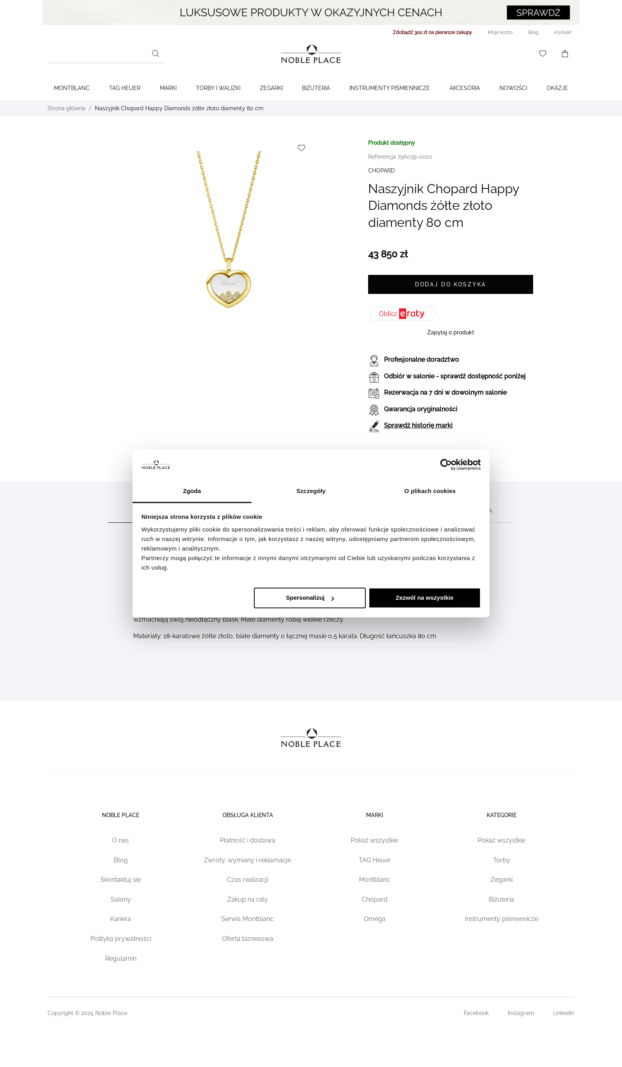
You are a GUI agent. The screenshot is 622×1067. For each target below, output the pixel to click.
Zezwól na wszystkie (424, 598)
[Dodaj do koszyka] (450, 284)
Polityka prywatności (120, 938)
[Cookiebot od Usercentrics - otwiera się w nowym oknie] (446, 465)
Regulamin (120, 958)
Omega (375, 919)
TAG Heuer (124, 88)
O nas (120, 840)
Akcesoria (464, 88)
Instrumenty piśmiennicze (389, 88)
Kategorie (501, 815)
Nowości (513, 88)
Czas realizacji (247, 879)
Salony (121, 899)
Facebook (476, 1013)
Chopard (375, 899)
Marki (168, 88)
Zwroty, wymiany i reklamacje (247, 860)
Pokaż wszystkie (374, 840)
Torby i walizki (218, 88)
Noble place (120, 815)
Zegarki (271, 88)
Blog (121, 860)
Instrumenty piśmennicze (501, 919)
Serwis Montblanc (247, 919)
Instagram (521, 1013)
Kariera (120, 919)
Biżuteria (316, 88)
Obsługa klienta (248, 815)
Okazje (557, 88)
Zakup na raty (247, 899)
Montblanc (72, 88)
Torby (501, 860)
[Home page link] (311, 53)
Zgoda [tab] (192, 490)
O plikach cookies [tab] (429, 490)
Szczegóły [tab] (310, 490)
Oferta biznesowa (247, 938)
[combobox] (106, 53)
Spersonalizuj (310, 598)
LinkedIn (563, 1013)
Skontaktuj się (120, 879)
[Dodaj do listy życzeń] (301, 147)
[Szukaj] (155, 53)
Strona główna (66, 108)
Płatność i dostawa (247, 840)
